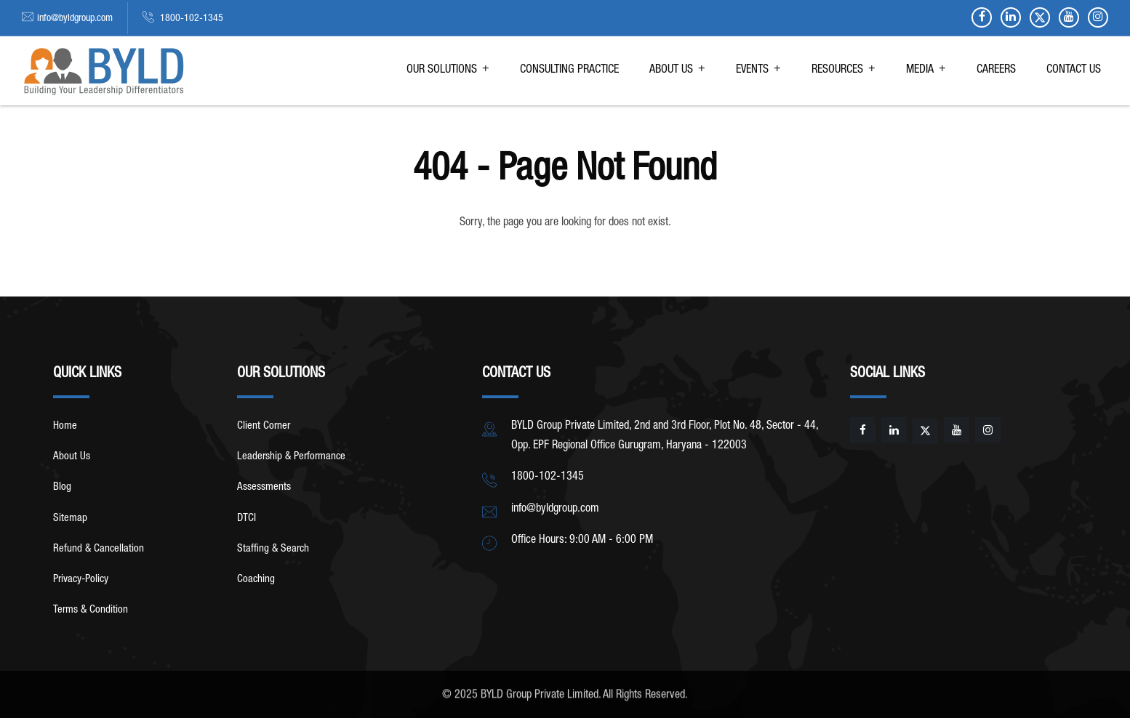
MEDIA (920, 70)
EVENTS (752, 70)
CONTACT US (1073, 70)
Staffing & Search (273, 549)
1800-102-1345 (190, 19)
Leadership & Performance (291, 456)
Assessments (264, 487)
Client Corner (263, 426)
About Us (71, 456)
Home (65, 426)
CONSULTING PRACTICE (569, 70)
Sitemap (70, 518)
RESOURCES (837, 70)
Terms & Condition (90, 610)
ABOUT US (671, 70)
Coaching (256, 579)
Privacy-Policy (80, 579)
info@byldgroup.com (75, 19)
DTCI (246, 518)
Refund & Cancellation (98, 549)
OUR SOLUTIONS (441, 70)
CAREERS (996, 70)
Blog (62, 487)
